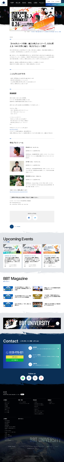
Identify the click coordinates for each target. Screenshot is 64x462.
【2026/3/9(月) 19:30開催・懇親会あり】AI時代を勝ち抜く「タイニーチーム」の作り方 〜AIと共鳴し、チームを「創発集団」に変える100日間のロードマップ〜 (32, 260)
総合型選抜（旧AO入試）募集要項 (10, 426)
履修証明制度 (7, 425)
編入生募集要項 (7, 422)
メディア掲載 (7, 412)
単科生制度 (6, 423)
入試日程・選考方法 (8, 430)
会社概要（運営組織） (12, 446)
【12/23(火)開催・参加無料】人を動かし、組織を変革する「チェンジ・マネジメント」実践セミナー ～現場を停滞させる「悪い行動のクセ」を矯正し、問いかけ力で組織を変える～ (51, 260)
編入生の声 (36, 406)
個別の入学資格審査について (9, 440)
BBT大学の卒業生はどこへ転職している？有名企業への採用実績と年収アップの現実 (23, 288)
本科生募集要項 (7, 420)
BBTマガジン (21, 418)
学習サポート (37, 409)
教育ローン (6, 437)
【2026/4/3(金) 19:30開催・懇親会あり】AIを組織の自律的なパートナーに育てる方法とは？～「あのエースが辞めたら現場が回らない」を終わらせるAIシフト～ (12, 260)
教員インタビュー (52, 403)
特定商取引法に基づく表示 (32, 448)
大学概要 (6, 406)
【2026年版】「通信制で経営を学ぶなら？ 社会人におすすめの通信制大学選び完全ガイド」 (52, 296)
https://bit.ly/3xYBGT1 (14, 129)
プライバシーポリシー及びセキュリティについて (35, 446)
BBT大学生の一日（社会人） (39, 403)
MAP (22, 394)
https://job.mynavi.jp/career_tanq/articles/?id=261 (19, 191)
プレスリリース (21, 446)
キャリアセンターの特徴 (38, 412)
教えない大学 (7, 403)
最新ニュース (7, 409)
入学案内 (5, 418)
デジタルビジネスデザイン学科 (24, 403)
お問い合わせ (14, 356)
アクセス (56, 446)
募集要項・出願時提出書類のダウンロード (10, 429)
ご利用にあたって (49, 446)
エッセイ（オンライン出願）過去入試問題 (10, 432)
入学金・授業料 (7, 434)
